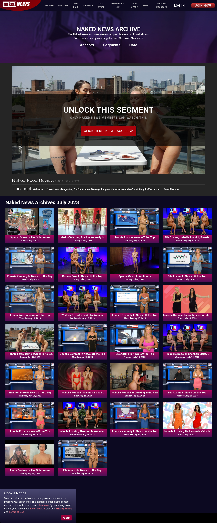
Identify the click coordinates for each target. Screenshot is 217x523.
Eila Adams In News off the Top (187, 276)
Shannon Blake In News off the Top (30, 392)
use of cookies (37, 508)
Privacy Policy (63, 508)
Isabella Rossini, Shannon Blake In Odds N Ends (82, 392)
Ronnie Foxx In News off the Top (135, 237)
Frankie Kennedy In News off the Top (30, 276)
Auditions (63, 5)
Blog (145, 5)
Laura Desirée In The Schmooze (30, 470)
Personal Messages (161, 5)
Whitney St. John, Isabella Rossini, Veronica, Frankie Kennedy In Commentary (82, 315)
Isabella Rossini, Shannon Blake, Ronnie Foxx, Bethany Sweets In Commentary (187, 354)
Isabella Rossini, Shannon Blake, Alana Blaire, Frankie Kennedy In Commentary (82, 431)
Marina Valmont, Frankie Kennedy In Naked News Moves (82, 237)
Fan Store (101, 5)
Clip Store (134, 5)
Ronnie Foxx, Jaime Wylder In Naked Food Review (30, 354)
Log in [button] (179, 5)
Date (133, 45)
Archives (88, 5)
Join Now (203, 5)
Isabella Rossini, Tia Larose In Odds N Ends (187, 431)
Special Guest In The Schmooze (30, 237)
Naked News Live (117, 5)
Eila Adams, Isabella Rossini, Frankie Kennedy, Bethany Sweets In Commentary (187, 237)
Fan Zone (75, 5)
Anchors (49, 5)
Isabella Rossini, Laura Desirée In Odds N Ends (187, 315)
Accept (66, 518)
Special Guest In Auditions (135, 276)
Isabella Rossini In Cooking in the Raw (135, 392)
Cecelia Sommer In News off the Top (82, 353)
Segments (112, 45)
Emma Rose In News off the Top (30, 315)
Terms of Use (16, 512)
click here (43, 505)
